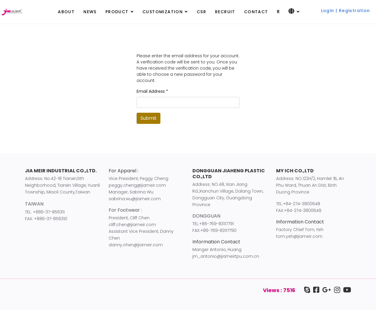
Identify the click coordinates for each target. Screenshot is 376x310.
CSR (201, 12)
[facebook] (314, 290)
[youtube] (345, 290)
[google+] (325, 290)
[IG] (335, 290)
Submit (148, 118)
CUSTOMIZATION (162, 12)
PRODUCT (117, 12)
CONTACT (256, 12)
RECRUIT (225, 12)
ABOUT (66, 12)
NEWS (90, 12)
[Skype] (307, 290)
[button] (345, 7)
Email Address (152, 91)
